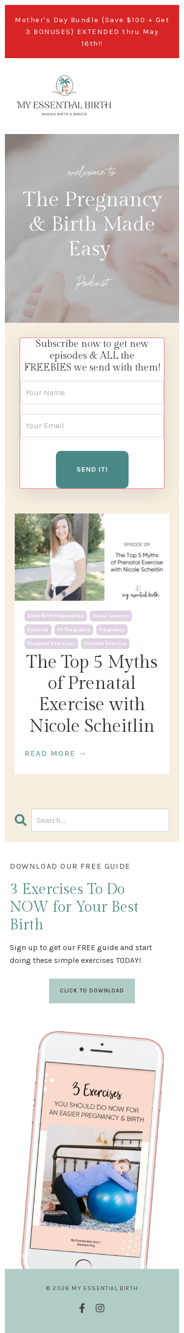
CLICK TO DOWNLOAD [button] (92, 991)
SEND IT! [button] (92, 469)
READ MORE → (56, 753)
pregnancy (112, 630)
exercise (38, 630)
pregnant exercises (51, 644)
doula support (111, 616)
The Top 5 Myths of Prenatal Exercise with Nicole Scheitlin (92, 694)
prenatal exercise (105, 644)
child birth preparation (55, 616)
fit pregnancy (73, 630)
